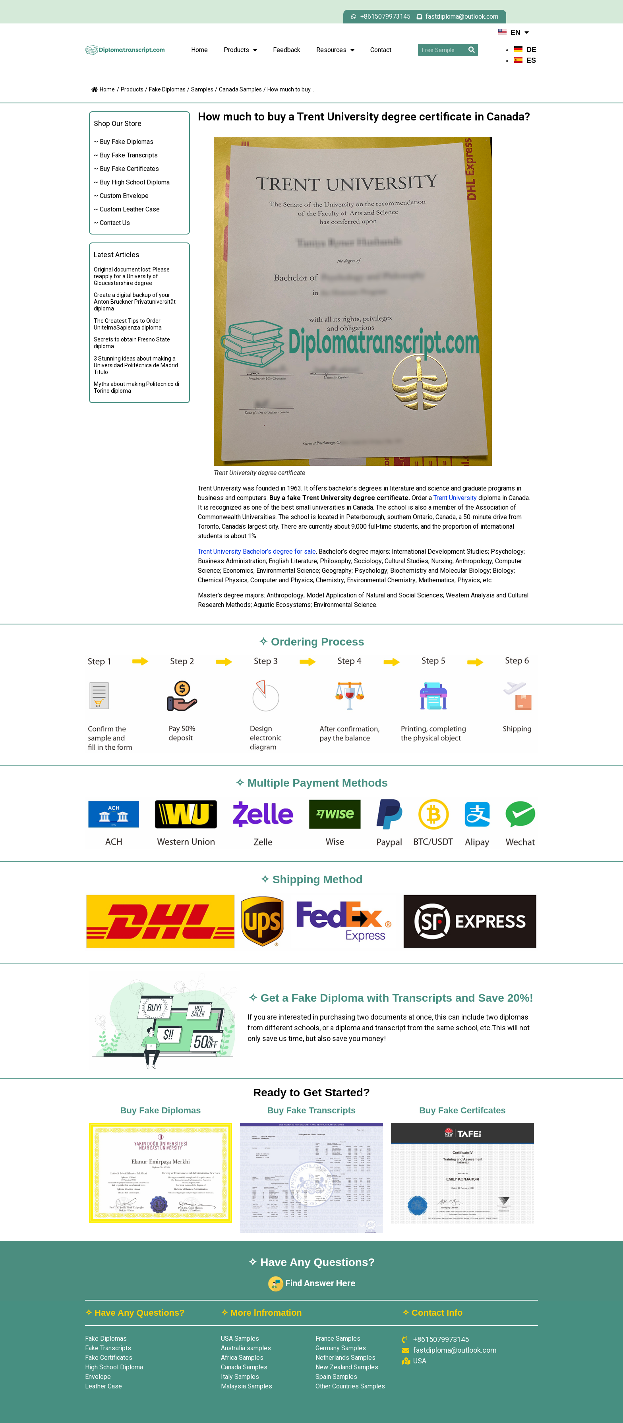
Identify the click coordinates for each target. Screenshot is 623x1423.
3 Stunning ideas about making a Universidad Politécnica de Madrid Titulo (136, 365)
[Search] (472, 50)
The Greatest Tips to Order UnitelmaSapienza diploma (128, 324)
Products (240, 50)
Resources (335, 50)
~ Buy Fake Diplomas (123, 141)
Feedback (286, 50)
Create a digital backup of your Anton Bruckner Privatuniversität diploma (135, 302)
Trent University (455, 498)
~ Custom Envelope (121, 196)
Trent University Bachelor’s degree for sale (257, 551)
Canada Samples (240, 89)
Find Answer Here (312, 1283)
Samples (202, 89)
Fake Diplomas (167, 89)
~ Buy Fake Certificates (126, 169)
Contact (380, 50)
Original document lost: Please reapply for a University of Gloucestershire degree (132, 276)
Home (199, 50)
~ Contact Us (112, 223)
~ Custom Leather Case (127, 209)
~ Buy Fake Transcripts (126, 155)
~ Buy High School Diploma (132, 182)
